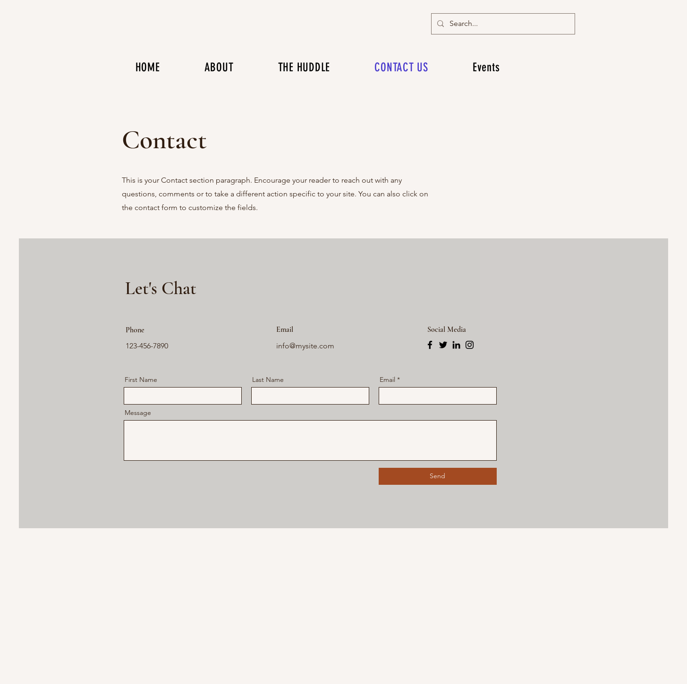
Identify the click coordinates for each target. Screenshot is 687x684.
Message (138, 412)
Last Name (268, 379)
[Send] (438, 476)
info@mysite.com (305, 345)
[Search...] (502, 24)
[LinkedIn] (456, 344)
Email (387, 379)
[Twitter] (443, 344)
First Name (141, 379)
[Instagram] (469, 344)
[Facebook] (429, 344)
